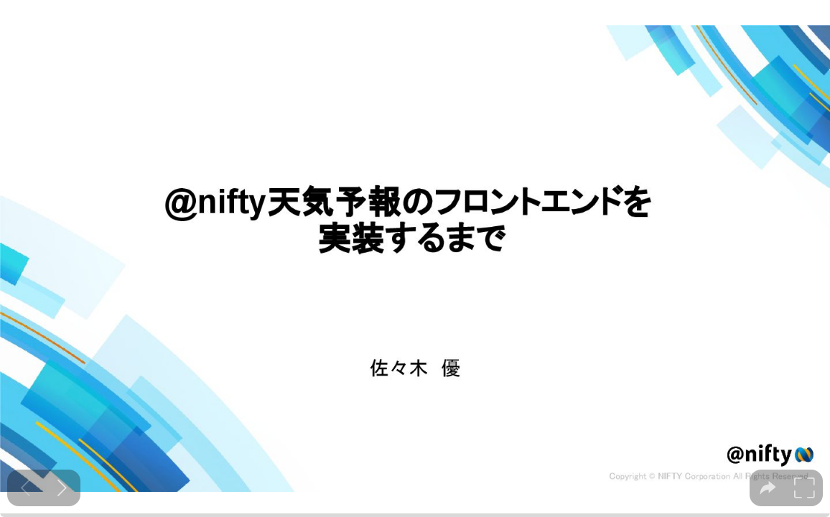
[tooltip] (768, 488)
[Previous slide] (25, 488)
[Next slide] (62, 488)
